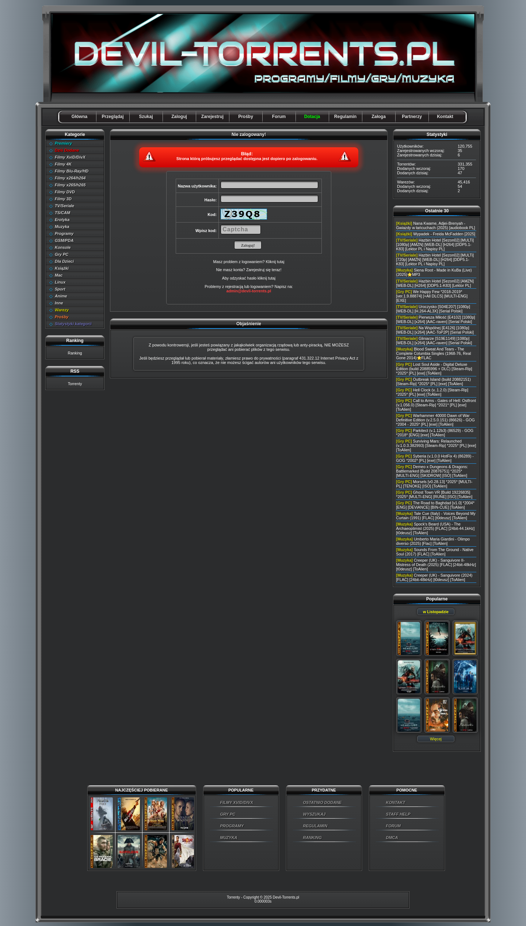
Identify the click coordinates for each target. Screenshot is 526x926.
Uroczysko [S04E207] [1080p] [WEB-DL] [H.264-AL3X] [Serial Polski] (433, 308)
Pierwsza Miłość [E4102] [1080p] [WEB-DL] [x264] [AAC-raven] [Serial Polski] (435, 319)
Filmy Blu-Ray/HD (71, 171)
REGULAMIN (315, 826)
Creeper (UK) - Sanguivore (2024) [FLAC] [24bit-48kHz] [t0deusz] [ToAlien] (434, 577)
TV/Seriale (64, 206)
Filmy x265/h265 (70, 185)
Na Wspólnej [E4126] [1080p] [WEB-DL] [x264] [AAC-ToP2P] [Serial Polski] (435, 330)
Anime (61, 296)
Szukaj (146, 116)
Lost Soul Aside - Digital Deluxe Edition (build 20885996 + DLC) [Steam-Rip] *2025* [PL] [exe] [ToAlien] (434, 368)
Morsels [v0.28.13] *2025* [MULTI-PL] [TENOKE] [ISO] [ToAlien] (434, 483)
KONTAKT (395, 802)
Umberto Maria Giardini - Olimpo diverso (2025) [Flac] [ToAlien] (433, 541)
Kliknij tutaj (275, 261)
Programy (64, 233)
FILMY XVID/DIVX (236, 802)
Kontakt (445, 116)
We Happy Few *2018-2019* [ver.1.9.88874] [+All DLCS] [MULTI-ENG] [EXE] (432, 296)
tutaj (271, 278)
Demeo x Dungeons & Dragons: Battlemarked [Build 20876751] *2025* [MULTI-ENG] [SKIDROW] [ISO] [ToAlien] (432, 471)
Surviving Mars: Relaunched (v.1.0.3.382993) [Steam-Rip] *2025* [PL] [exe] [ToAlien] (436, 445)
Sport (60, 289)
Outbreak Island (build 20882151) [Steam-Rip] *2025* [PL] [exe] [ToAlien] (433, 381)
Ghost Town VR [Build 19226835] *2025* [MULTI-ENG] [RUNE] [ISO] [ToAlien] (434, 494)
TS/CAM (62, 212)
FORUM (393, 826)
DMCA (392, 837)
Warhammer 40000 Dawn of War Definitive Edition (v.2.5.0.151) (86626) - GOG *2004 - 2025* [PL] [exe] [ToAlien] (435, 419)
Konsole (62, 247)
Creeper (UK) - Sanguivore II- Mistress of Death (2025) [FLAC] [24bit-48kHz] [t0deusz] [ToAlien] (436, 564)
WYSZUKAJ (314, 814)
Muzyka (62, 226)
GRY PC (228, 814)
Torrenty (75, 384)
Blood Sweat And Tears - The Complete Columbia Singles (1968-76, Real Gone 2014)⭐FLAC (433, 353)
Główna (79, 116)
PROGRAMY (232, 826)
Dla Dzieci (64, 261)
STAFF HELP (398, 814)
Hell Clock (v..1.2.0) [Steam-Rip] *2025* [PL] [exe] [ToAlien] (432, 392)
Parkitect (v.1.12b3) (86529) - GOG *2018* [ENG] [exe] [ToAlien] (434, 432)
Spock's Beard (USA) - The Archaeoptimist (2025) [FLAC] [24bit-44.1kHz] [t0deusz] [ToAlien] (435, 528)
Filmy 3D (63, 199)
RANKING (312, 837)
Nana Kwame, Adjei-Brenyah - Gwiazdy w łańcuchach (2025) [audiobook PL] (435, 225)
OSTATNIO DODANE (322, 802)
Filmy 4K (63, 164)
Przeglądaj (112, 116)
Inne (59, 303)
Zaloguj (179, 116)
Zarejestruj (212, 116)
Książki (62, 268)
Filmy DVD (65, 192)
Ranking (75, 353)
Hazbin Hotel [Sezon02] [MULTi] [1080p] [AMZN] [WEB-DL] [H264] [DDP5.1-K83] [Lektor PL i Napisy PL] (435, 244)
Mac (58, 275)
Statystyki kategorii (73, 324)
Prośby (245, 116)
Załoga (378, 116)
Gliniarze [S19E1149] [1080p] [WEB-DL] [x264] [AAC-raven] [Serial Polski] (434, 340)
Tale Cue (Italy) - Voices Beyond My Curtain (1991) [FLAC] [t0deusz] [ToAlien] (435, 515)
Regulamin (345, 116)
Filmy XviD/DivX (70, 157)
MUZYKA (228, 837)
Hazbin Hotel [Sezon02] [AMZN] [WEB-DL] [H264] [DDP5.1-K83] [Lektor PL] (435, 283)
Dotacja (312, 116)
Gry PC (61, 254)
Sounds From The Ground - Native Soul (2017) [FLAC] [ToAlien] (434, 551)
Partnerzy (412, 116)
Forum (279, 116)
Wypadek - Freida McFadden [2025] (444, 234)
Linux (60, 282)
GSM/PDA (64, 240)
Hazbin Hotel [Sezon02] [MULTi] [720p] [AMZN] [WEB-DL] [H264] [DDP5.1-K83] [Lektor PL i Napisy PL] (435, 259)
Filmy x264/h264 (70, 178)
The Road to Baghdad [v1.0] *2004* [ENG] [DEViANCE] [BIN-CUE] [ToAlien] (435, 505)
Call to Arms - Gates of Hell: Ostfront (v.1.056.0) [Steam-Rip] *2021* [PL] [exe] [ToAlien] (436, 404)
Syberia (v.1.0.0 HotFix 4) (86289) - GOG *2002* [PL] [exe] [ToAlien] (434, 458)
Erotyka (62, 219)
